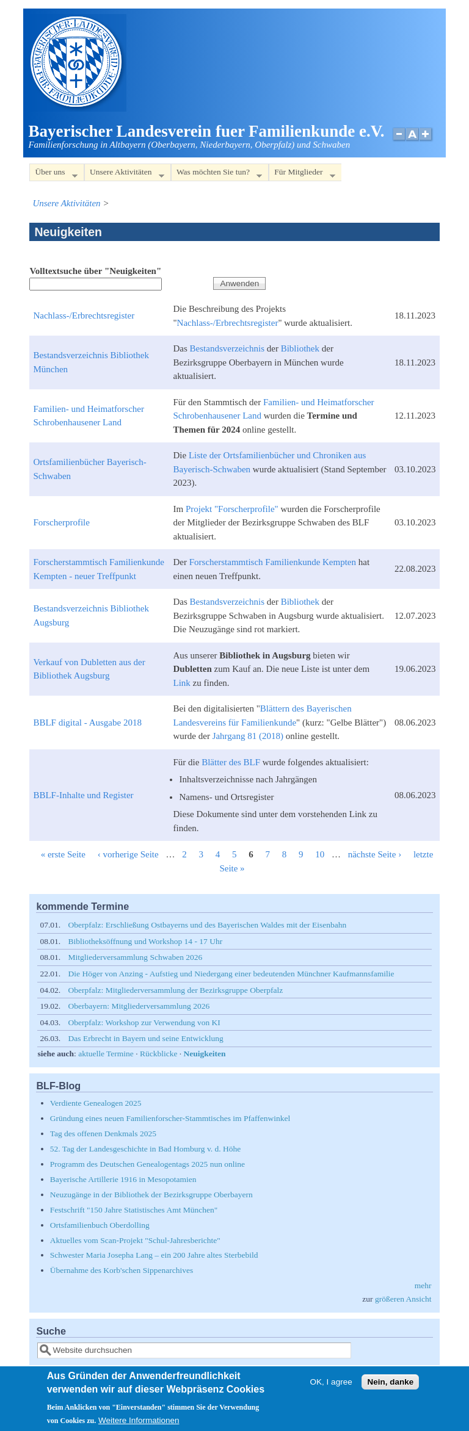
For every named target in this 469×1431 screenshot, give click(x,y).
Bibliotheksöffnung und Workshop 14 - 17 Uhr (145, 941)
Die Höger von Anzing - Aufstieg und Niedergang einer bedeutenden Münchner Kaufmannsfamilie (231, 973)
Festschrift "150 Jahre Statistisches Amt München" (134, 1209)
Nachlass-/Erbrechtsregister (83, 315)
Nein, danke (390, 1388)
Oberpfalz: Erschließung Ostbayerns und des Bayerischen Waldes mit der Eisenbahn (207, 924)
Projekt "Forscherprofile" (232, 509)
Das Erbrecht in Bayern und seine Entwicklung (146, 1038)
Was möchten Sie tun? (216, 174)
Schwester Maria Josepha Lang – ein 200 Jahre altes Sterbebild (154, 1255)
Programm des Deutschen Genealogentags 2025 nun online (147, 1164)
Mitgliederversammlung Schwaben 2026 (135, 957)
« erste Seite (63, 854)
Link (181, 683)
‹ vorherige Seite (128, 854)
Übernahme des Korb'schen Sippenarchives (121, 1270)
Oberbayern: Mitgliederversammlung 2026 (139, 1006)
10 (319, 854)
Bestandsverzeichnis (227, 348)
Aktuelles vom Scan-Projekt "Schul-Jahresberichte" (135, 1240)
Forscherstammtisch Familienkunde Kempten (272, 562)
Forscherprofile (61, 522)
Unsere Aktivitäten (124, 174)
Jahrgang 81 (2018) (248, 736)
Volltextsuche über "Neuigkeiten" (95, 271)
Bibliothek (300, 348)
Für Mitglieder (302, 174)
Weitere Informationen (139, 1425)
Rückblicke (158, 1053)
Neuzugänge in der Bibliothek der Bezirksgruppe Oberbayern (151, 1194)
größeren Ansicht (403, 1298)
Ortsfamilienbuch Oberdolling (100, 1225)
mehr (423, 1285)
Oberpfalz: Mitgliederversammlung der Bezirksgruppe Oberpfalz (175, 990)
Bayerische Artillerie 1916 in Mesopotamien (123, 1179)
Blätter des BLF (231, 762)
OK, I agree (331, 1388)
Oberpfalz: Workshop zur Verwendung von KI (144, 1022)
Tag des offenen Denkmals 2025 (103, 1133)
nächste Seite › (374, 854)
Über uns (53, 174)
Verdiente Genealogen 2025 (96, 1103)
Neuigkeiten (205, 1053)
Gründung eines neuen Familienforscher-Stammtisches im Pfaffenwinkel (170, 1118)
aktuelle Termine (106, 1053)
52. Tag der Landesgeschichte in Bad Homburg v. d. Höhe (145, 1148)
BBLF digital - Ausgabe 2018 (87, 722)
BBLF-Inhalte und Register (83, 795)
